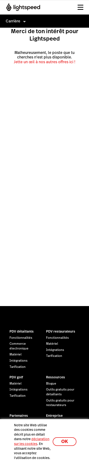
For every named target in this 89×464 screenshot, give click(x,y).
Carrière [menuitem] (13, 21)
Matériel (15, 354)
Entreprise (54, 415)
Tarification (17, 367)
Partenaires (18, 415)
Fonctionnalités (20, 338)
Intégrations (18, 361)
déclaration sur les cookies (31, 441)
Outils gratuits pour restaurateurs (60, 402)
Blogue (51, 383)
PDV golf (16, 377)
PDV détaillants (21, 331)
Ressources (55, 377)
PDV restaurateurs (60, 331)
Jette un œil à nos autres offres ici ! (44, 62)
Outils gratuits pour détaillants (60, 391)
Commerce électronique (18, 346)
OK (64, 441)
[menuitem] (44, 21)
